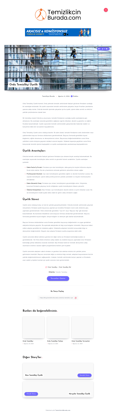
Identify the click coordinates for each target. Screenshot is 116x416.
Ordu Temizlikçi (28, 341)
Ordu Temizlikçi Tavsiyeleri (81, 341)
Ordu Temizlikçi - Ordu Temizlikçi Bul (59, 267)
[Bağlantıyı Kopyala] (58, 298)
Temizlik (58, 272)
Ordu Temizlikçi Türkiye (55, 341)
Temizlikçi (64, 272)
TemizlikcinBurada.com (62, 410)
